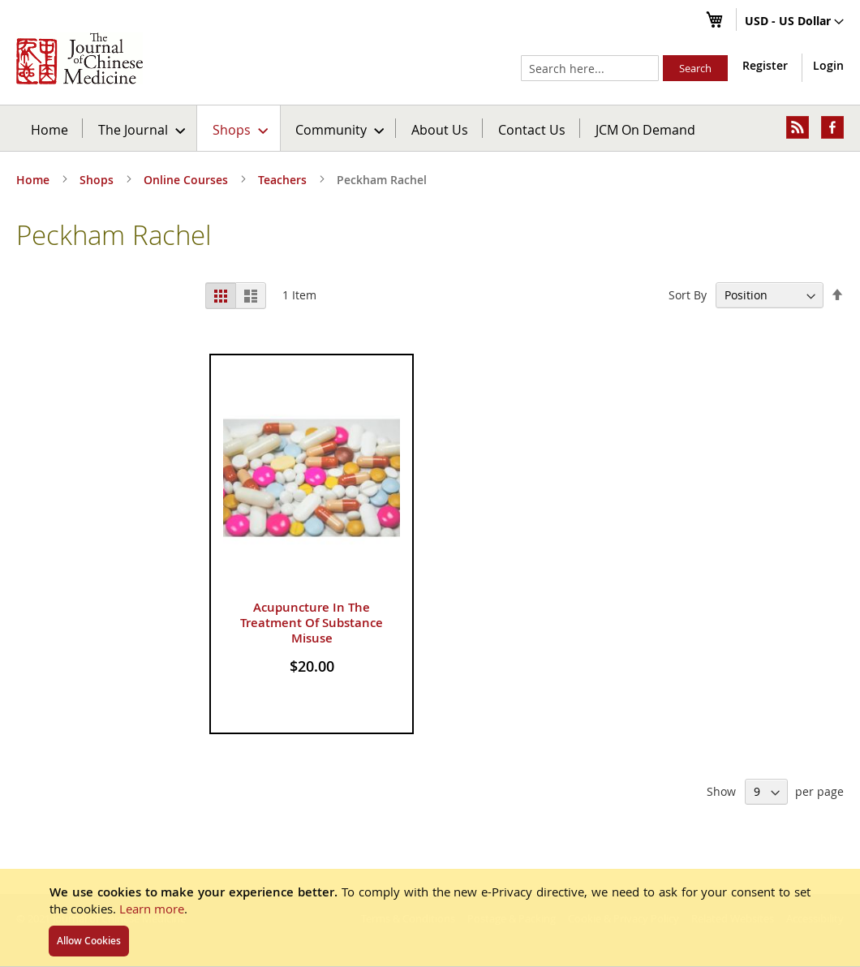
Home (49, 129)
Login (828, 65)
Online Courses (187, 179)
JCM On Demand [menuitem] (645, 129)
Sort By (688, 295)
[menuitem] (140, 128)
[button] (794, 22)
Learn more (151, 908)
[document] (430, 917)
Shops (98, 179)
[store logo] (79, 58)
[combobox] (590, 68)
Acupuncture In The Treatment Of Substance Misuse (311, 623)
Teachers (284, 179)
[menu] (430, 128)
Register (765, 65)
